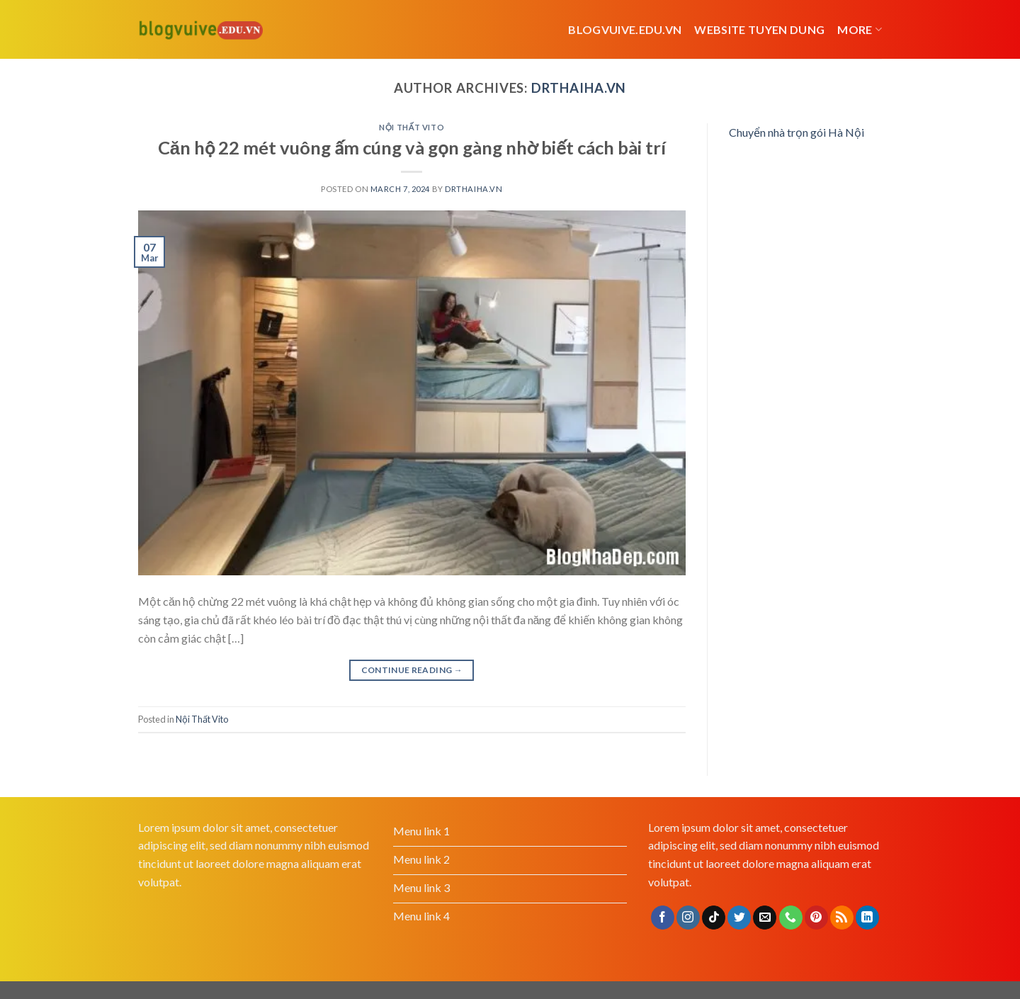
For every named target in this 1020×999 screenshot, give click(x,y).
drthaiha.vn (578, 88)
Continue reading (412, 670)
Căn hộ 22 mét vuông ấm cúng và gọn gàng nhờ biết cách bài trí (412, 147)
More (859, 30)
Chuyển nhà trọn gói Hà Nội (796, 132)
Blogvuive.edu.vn (624, 29)
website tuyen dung (759, 29)
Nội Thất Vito (411, 127)
